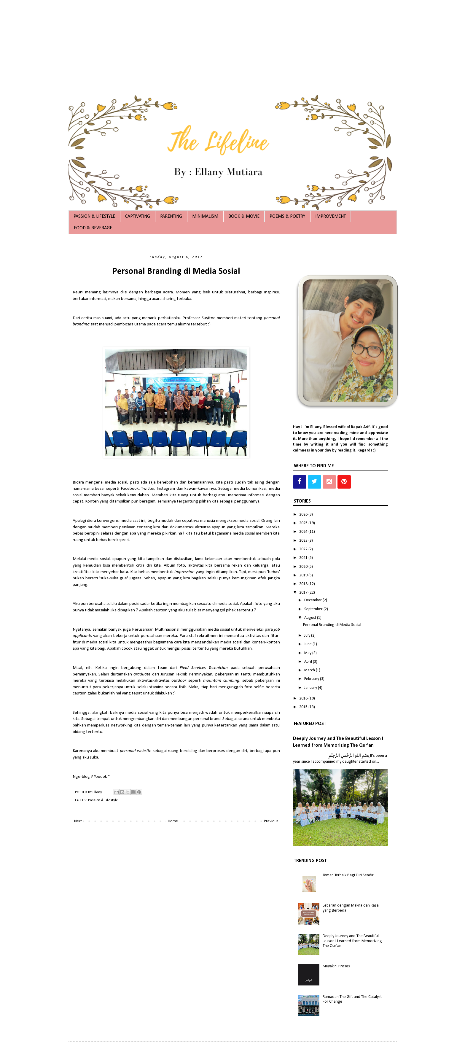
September (314, 609)
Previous (271, 821)
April (308, 661)
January (311, 688)
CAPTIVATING (137, 216)
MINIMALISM (205, 216)
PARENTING (171, 216)
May (308, 653)
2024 (303, 532)
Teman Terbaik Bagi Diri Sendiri (349, 875)
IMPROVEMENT (330, 216)
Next (78, 821)
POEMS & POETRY (287, 216)
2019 (303, 575)
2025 (303, 523)
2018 (303, 584)
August (310, 618)
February (312, 679)
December (313, 600)
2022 (303, 549)
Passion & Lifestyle (103, 800)
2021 (303, 558)
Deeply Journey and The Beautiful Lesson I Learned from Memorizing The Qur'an (352, 941)
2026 (303, 514)
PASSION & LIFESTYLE (94, 216)
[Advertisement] (178, 41)
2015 (303, 707)
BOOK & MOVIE (243, 216)
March (310, 670)
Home (173, 821)
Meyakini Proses (336, 966)
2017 (303, 592)
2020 (303, 567)
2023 (303, 540)
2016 (303, 698)
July (307, 635)
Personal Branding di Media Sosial (332, 625)
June (308, 644)
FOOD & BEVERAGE (93, 228)
